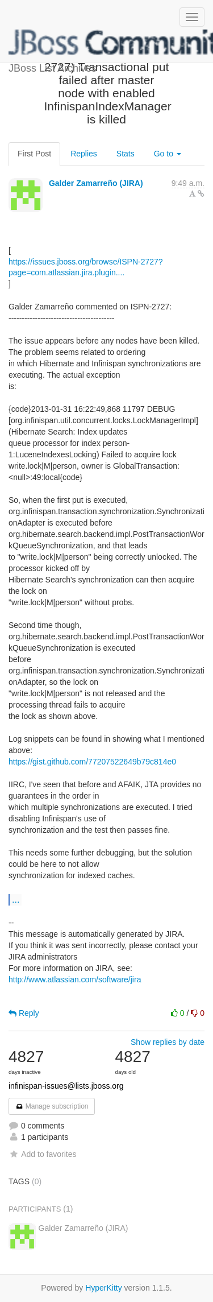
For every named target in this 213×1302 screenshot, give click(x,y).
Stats (125, 153)
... (15, 899)
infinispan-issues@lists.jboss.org (66, 1085)
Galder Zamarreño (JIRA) (96, 183)
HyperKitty (103, 1287)
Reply (24, 1013)
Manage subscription (52, 1106)
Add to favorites (42, 1154)
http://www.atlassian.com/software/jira (75, 979)
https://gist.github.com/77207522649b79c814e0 (92, 761)
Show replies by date (167, 1042)
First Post (34, 153)
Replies (83, 153)
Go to (167, 153)
